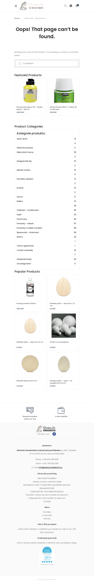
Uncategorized (46, 263)
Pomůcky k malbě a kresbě (46, 228)
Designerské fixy (46, 163)
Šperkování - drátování (46, 232)
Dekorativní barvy (46, 154)
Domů (16, 18)
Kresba (46, 190)
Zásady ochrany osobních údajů (47, 481)
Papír (46, 214)
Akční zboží (46, 141)
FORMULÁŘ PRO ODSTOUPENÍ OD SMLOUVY (47, 498)
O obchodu (47, 515)
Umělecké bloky (46, 259)
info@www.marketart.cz (50, 467)
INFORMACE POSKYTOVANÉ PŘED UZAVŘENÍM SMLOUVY (47, 485)
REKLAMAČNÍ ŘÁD (47, 488)
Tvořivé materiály (46, 252)
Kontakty (47, 512)
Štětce (46, 239)
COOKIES (47, 501)
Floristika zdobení (46, 181)
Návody (47, 518)
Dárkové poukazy (46, 148)
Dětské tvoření (46, 172)
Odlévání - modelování (46, 210)
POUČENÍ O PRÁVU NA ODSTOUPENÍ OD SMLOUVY (47, 495)
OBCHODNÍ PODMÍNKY (47, 478)
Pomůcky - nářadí (46, 223)
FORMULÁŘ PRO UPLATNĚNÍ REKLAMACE (47, 491)
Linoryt (46, 197)
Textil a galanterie (46, 246)
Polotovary (46, 219)
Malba (46, 203)
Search (65, 6)
